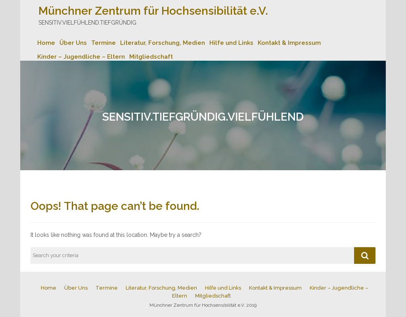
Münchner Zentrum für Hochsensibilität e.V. (153, 10)
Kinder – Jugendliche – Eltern (81, 56)
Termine (103, 42)
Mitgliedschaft (151, 56)
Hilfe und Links (231, 42)
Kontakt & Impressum (289, 42)
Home (46, 42)
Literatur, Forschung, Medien (162, 42)
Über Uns (73, 42)
